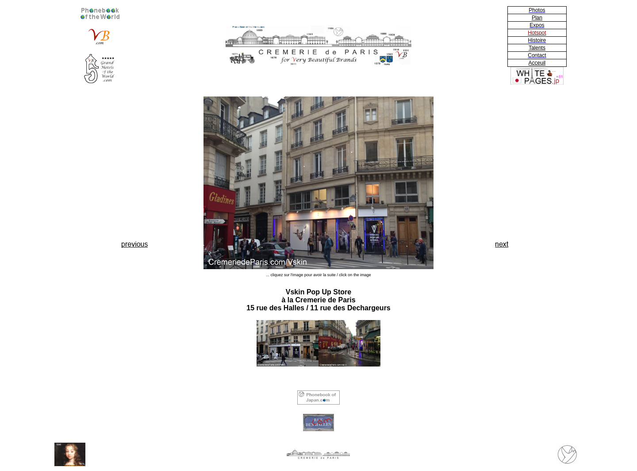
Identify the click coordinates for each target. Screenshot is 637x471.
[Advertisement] (134, 166)
